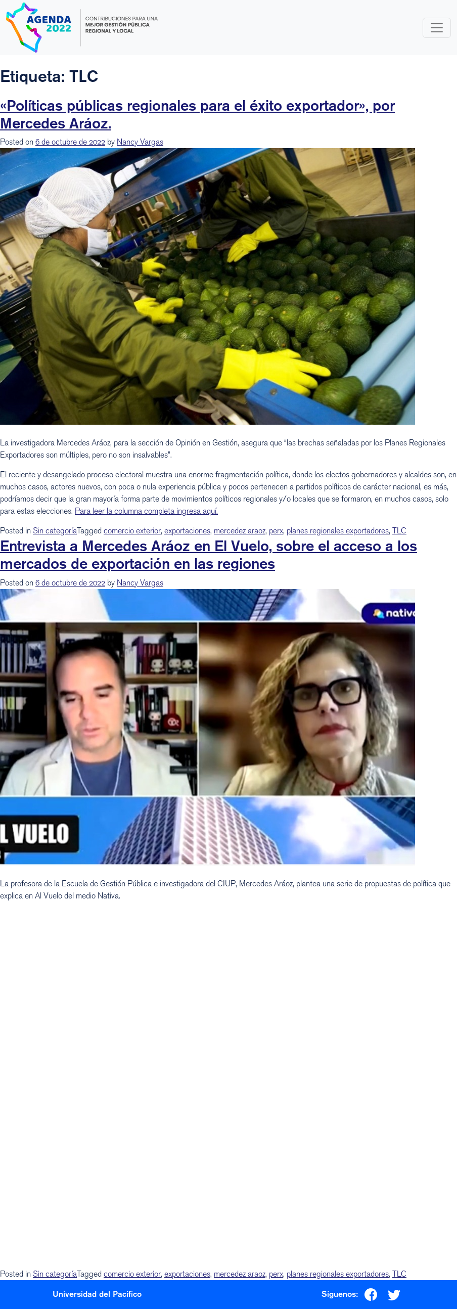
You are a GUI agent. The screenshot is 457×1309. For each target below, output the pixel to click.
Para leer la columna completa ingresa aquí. (146, 511)
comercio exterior (132, 530)
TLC (399, 530)
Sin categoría (55, 530)
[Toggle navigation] (437, 28)
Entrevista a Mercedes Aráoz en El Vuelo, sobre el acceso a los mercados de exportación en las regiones (208, 554)
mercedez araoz (239, 530)
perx (276, 530)
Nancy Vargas (140, 142)
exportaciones (187, 530)
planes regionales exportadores (338, 530)
